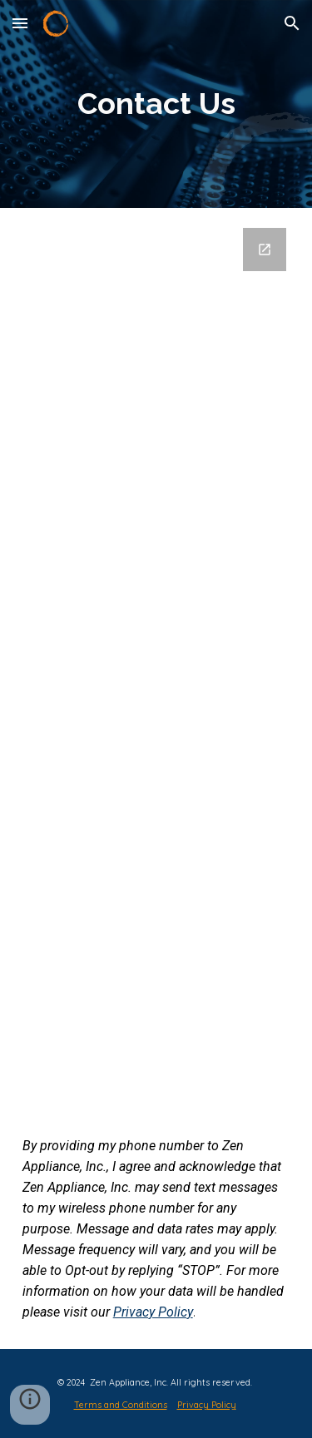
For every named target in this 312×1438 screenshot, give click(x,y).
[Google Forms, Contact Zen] (156, 658)
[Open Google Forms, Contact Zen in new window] (264, 249)
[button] (20, 23)
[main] (156, 104)
